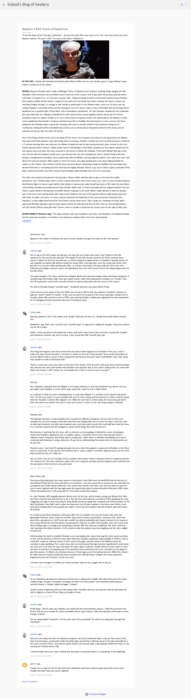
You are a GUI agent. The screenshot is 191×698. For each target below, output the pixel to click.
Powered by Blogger (95, 694)
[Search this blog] (175, 5)
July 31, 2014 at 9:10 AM (40, 407)
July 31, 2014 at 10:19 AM (41, 468)
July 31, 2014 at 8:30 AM (40, 304)
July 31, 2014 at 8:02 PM (40, 656)
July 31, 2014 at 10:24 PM (41, 675)
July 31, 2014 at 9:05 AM (40, 374)
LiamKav (33, 251)
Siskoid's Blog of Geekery (28, 5)
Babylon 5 (27, 221)
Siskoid (33, 312)
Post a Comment (29, 682)
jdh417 (33, 664)
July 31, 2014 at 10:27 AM (41, 567)
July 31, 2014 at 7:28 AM (40, 243)
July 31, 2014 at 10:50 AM (41, 597)
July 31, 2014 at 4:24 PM (40, 626)
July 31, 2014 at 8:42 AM (40, 339)
